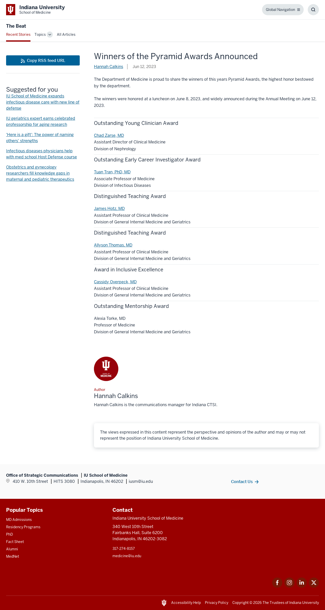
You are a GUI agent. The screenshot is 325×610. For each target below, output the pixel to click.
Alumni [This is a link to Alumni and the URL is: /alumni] (12, 549)
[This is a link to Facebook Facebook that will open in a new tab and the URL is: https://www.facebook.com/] (277, 586)
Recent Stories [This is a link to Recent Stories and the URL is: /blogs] (18, 34)
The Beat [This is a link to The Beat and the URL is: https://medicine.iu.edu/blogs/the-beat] (16, 26)
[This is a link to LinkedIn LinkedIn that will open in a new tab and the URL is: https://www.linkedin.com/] (302, 586)
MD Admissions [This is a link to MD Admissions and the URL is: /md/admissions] (19, 519)
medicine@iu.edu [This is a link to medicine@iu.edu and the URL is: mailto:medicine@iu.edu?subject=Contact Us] (126, 556)
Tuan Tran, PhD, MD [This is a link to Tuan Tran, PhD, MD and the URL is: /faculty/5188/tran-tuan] (112, 172)
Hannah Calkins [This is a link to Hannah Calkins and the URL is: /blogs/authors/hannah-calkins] (108, 66)
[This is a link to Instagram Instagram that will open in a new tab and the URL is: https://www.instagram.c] (289, 586)
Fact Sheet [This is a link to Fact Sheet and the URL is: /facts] (15, 541)
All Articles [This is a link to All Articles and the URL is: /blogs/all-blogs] (66, 34)
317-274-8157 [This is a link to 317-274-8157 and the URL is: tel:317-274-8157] (123, 548)
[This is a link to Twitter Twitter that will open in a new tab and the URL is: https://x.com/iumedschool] (314, 586)
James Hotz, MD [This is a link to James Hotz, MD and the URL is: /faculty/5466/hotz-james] (109, 208)
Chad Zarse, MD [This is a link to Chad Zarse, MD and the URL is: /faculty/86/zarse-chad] (109, 135)
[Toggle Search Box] (313, 9)
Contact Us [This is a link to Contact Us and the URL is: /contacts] (242, 481)
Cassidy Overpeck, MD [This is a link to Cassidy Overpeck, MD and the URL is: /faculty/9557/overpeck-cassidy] (115, 282)
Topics (40, 34)
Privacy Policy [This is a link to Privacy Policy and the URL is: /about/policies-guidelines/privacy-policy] (216, 602)
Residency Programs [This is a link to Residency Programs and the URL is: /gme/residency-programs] (23, 527)
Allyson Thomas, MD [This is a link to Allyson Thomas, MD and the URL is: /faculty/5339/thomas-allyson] (113, 245)
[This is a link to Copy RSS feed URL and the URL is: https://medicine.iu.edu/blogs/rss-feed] (43, 60)
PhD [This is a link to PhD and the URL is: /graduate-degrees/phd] (9, 534)
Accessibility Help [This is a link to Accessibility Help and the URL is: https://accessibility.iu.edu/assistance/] (186, 602)
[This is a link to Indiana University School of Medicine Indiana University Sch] (35, 9)
